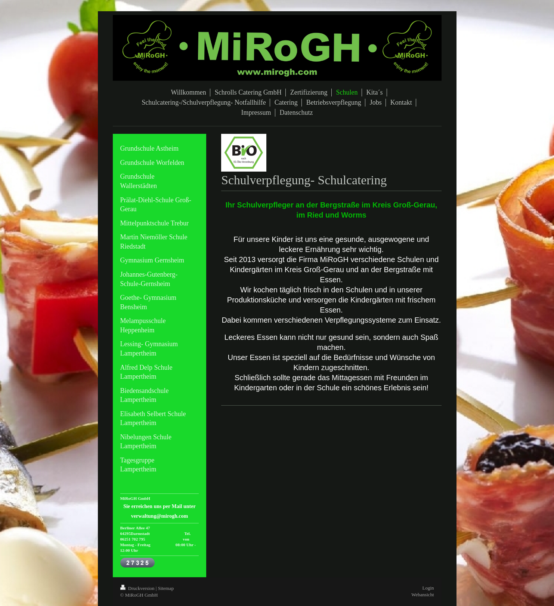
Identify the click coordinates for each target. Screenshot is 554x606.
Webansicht (422, 594)
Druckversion (138, 588)
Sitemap (166, 588)
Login (428, 588)
